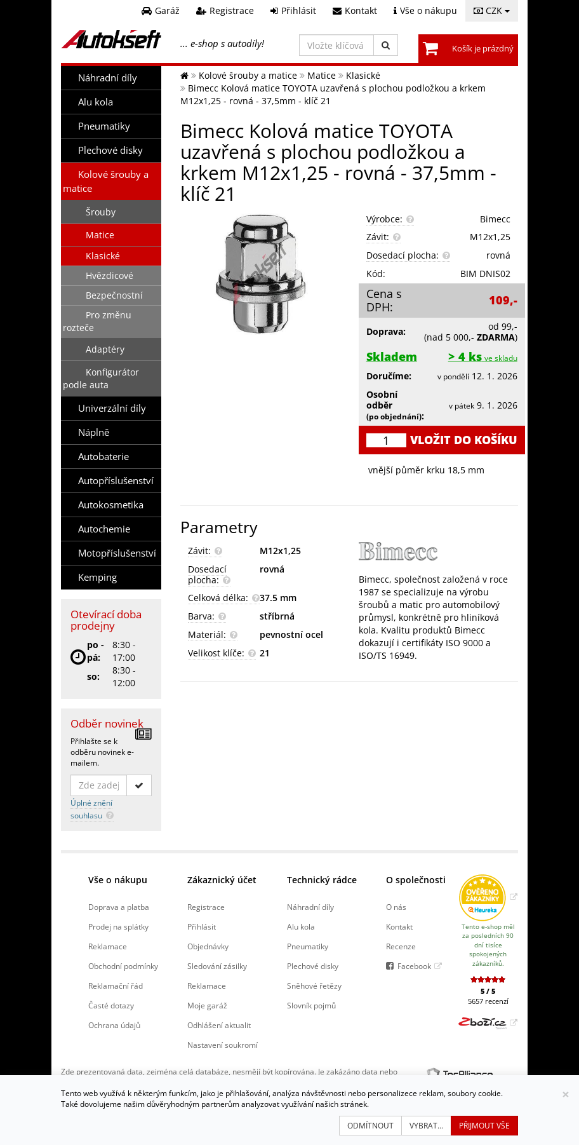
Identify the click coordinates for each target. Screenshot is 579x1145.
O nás (396, 907)
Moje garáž (207, 1005)
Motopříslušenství (117, 553)
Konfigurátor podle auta (101, 378)
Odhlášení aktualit (219, 1025)
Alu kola (95, 102)
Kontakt (399, 926)
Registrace (206, 907)
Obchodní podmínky (123, 966)
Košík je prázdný (483, 48)
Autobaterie (103, 456)
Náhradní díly (107, 78)
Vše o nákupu (117, 880)
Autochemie (104, 529)
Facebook (414, 966)
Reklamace (107, 946)
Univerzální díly (112, 408)
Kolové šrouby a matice (106, 181)
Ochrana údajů (114, 1025)
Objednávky (208, 946)
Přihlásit (201, 926)
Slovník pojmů (311, 1005)
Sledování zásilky (217, 966)
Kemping (97, 577)
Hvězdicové (109, 275)
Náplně (93, 432)
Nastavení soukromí (222, 1045)
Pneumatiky (104, 126)
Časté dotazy (111, 1005)
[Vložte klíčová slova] (336, 45)
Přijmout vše (484, 1125)
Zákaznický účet (221, 880)
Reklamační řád (115, 985)
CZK (492, 10)
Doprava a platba (118, 907)
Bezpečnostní (114, 295)
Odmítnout (370, 1125)
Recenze (401, 946)
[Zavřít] (565, 1094)
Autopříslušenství (116, 480)
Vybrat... (426, 1125)
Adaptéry (105, 349)
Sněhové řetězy (314, 985)
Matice (100, 235)
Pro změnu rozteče (97, 321)
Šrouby (101, 212)
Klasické (103, 256)
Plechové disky (110, 150)
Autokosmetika (110, 505)
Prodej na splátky (118, 926)
